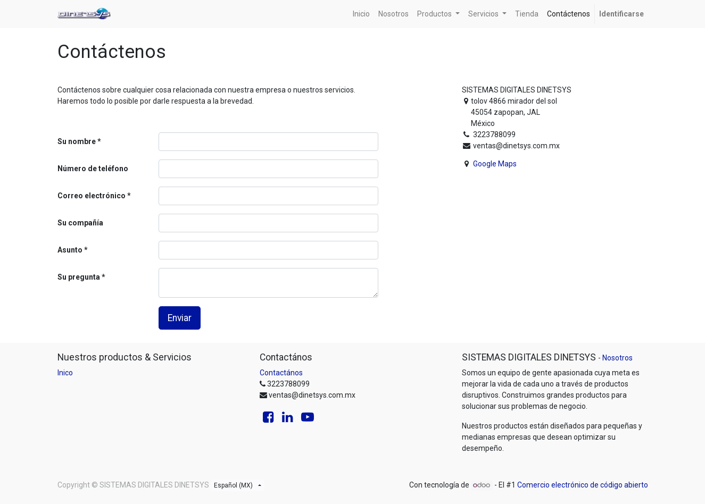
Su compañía (80, 223)
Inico (65, 372)
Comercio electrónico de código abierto (582, 485)
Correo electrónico (91, 195)
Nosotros (617, 358)
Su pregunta (78, 277)
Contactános (281, 372)
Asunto (69, 250)
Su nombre (76, 141)
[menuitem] (361, 14)
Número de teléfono (92, 168)
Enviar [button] (180, 318)
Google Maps (495, 163)
